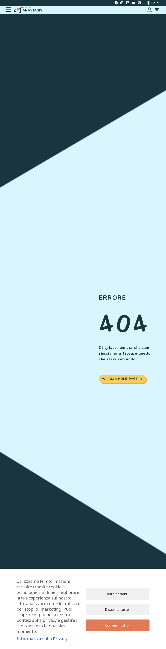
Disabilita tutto (117, 609)
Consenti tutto (117, 625)
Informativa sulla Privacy (42, 638)
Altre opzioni (117, 594)
